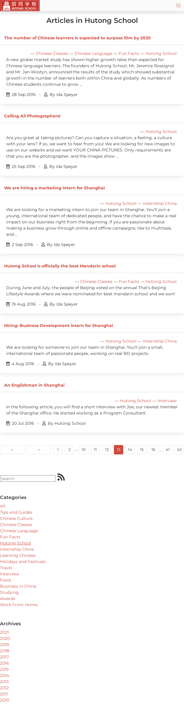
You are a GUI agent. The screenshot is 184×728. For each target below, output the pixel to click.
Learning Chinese (18, 555)
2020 (5, 638)
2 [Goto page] (69, 449)
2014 (4, 675)
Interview (167, 400)
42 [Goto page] (179, 449)
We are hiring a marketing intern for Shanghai (54, 188)
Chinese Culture (16, 518)
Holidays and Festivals (22, 561)
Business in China (18, 586)
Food (5, 580)
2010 (4, 700)
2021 (4, 632)
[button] (178, 5)
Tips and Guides (16, 512)
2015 (4, 669)
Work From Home (19, 604)
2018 (4, 650)
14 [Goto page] (130, 449)
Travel (6, 567)
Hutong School (161, 53)
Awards (7, 598)
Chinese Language (93, 53)
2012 (4, 687)
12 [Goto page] (107, 449)
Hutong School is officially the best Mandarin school (60, 266)
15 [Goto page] (142, 449)
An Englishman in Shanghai (34, 385)
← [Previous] (12, 449)
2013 (4, 681)
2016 (4, 663)
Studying (9, 592)
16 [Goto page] (153, 449)
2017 (4, 657)
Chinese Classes (52, 53)
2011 (4, 694)
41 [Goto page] (168, 449)
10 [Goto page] (84, 449)
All (2, 506)
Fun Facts (129, 53)
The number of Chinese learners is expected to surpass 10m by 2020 (77, 38)
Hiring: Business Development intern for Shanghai (58, 325)
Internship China (160, 203)
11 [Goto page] (95, 449)
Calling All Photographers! (32, 116)
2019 (4, 644)
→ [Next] (39, 449)
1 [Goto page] (58, 449)
